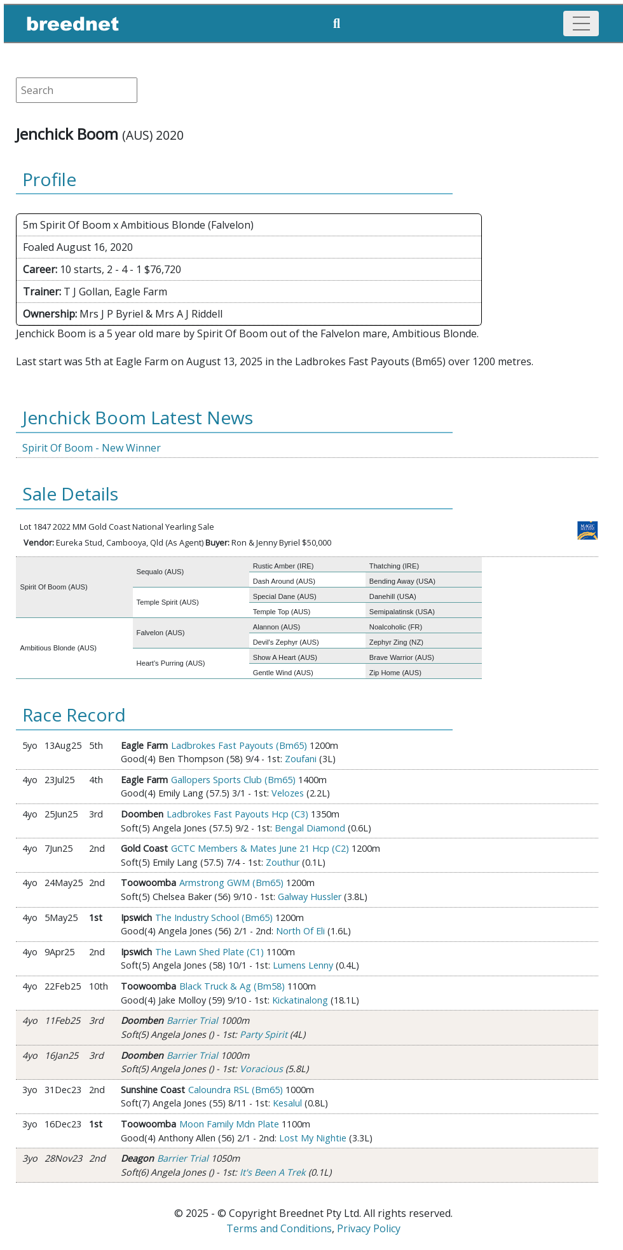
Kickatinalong (300, 1000)
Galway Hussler (309, 896)
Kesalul (287, 1103)
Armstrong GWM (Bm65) (231, 883)
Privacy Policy (368, 1228)
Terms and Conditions (279, 1228)
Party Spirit (263, 1034)
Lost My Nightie (312, 1138)
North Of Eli (300, 931)
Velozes (287, 793)
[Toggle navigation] (581, 23)
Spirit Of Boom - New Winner (91, 448)
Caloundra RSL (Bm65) (235, 1090)
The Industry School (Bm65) (214, 917)
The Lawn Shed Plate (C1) (209, 952)
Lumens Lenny (303, 965)
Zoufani (301, 759)
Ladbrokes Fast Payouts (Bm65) (239, 745)
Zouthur (282, 862)
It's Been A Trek (273, 1172)
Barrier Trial (192, 1020)
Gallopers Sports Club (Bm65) (233, 780)
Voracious (261, 1069)
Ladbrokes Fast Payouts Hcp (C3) (237, 814)
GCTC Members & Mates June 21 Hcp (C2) (260, 848)
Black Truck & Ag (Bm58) (232, 986)
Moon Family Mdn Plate (229, 1124)
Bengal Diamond (310, 828)
